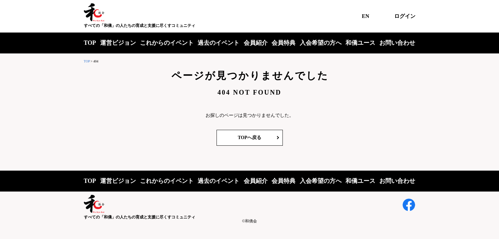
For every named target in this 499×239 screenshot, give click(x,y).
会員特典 (283, 43)
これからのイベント (167, 43)
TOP (90, 43)
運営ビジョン (118, 43)
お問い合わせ (397, 43)
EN (365, 16)
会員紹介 (256, 43)
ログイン (404, 16)
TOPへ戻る (249, 137)
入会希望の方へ (321, 43)
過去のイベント (218, 43)
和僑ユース (360, 43)
